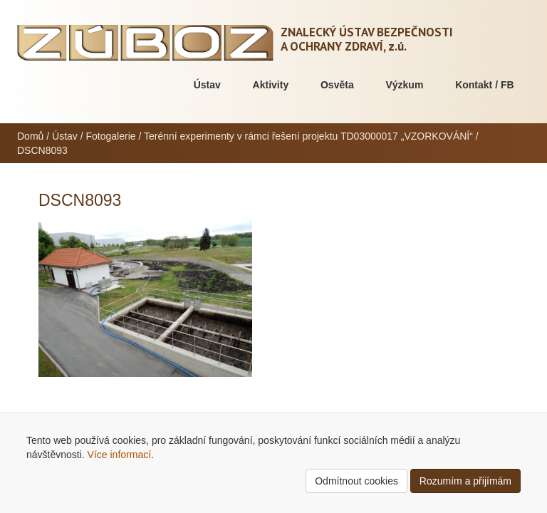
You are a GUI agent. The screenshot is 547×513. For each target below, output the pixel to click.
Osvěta (337, 84)
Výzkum (404, 84)
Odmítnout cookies (356, 481)
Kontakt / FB (484, 84)
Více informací (119, 454)
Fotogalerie (111, 136)
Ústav (207, 84)
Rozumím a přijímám (465, 481)
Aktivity (271, 84)
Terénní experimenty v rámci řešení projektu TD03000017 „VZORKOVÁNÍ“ (308, 136)
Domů (30, 136)
